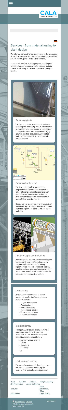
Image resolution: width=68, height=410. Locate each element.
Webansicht (51, 401)
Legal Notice (45, 393)
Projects (33, 382)
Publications (44, 389)
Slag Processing (46, 382)
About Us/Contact (33, 384)
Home (13, 382)
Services (22, 382)
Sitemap (29, 402)
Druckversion (19, 402)
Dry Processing (17, 384)
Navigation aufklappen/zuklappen (34, 3)
